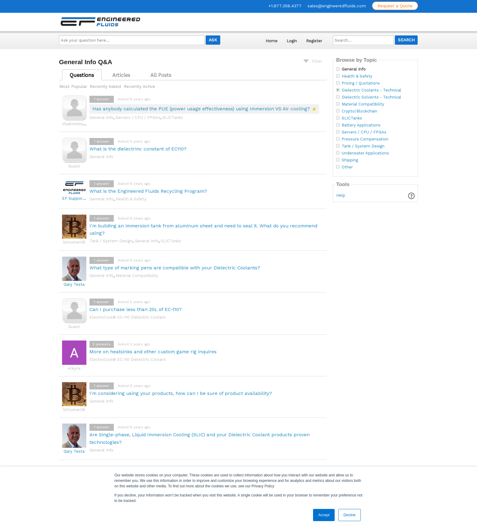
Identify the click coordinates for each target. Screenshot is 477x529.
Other (347, 167)
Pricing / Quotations (361, 83)
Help (340, 195)
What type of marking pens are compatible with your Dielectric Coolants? (174, 268)
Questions (82, 75)
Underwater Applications (365, 153)
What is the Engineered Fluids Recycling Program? (148, 191)
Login (292, 41)
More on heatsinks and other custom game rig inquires (153, 351)
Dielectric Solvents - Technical (371, 97)
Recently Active (139, 86)
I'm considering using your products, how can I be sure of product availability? (180, 393)
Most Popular (73, 86)
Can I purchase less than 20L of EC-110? (135, 309)
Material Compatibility (137, 275)
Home (271, 41)
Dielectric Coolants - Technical (371, 90)
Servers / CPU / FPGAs (138, 117)
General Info (101, 117)
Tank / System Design (110, 241)
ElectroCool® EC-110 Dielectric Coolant (127, 317)
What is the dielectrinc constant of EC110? (137, 149)
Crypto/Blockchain (359, 111)
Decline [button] (349, 515)
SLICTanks (172, 117)
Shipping (350, 160)
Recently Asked (105, 86)
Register (314, 41)
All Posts (160, 75)
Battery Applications (361, 125)
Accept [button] (323, 515)
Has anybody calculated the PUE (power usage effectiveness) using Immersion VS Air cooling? (201, 109)
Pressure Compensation (365, 139)
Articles (121, 75)
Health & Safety (131, 199)
